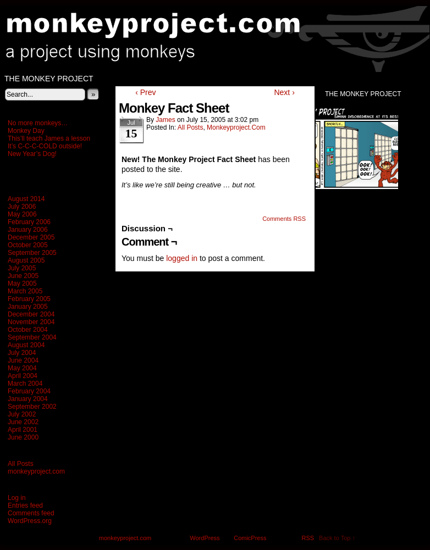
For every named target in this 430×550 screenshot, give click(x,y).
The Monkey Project (48, 78)
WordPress (204, 538)
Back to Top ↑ (337, 538)
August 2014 (26, 199)
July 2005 (22, 268)
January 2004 (28, 399)
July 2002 (22, 414)
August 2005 (26, 260)
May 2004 (22, 368)
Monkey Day (26, 131)
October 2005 (28, 245)
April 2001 (22, 430)
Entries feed (25, 505)
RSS (308, 538)
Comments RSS (284, 218)
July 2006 (22, 206)
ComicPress (250, 538)
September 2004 (32, 337)
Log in (17, 498)
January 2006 (28, 230)
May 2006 (22, 214)
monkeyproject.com (36, 471)
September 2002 (32, 406)
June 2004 (23, 360)
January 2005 (28, 306)
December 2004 (31, 314)
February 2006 (29, 222)
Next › (284, 92)
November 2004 (31, 322)
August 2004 (26, 345)
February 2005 (29, 299)
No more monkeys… (38, 123)
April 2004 (22, 376)
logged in (181, 258)
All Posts (21, 464)
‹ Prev (145, 92)
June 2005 (23, 276)
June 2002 (23, 422)
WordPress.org (30, 521)
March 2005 (25, 291)
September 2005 (32, 253)
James (165, 120)
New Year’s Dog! (32, 154)
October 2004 (28, 330)
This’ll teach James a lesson (49, 138)
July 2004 (22, 353)
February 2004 (29, 391)
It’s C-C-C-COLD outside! (45, 146)
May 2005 (22, 283)
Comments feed (31, 513)
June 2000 (23, 437)
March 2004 (25, 383)
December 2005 (31, 237)
